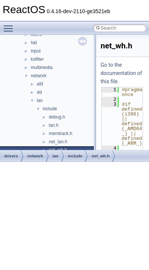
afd (40, 84)
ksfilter (37, 59)
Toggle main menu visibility (10, 25)
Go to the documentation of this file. (121, 73)
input (36, 51)
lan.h (54, 125)
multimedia (42, 67)
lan (40, 100)
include (50, 108)
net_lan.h (58, 141)
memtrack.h (60, 133)
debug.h (57, 117)
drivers (11, 156)
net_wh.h (101, 156)
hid (34, 42)
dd (39, 92)
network (39, 75)
